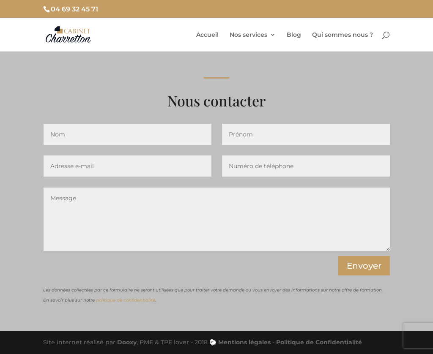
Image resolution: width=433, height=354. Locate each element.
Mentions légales (244, 342)
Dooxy (127, 342)
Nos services (248, 35)
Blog (294, 35)
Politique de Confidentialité (319, 342)
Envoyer (364, 266)
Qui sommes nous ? (342, 35)
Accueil (207, 35)
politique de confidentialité (125, 300)
